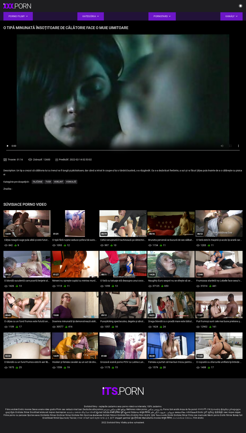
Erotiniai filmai (64, 415)
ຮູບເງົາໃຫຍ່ (136, 418)
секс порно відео (232, 412)
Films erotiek (11, 409)
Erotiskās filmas (48, 415)
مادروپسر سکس (155, 409)
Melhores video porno (136, 409)
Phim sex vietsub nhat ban (69, 409)
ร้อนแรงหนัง (162, 415)
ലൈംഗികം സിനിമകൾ (186, 412)
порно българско (57, 412)
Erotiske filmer (181, 415)
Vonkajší (71, 182)
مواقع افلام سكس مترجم (115, 409)
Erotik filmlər (226, 415)
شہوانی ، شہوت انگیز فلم (163, 412)
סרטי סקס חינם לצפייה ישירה (91, 418)
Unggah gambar (123, 418)
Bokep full (237, 415)
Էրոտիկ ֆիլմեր (220, 409)
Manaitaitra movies (152, 418)
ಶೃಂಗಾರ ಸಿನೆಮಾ (103, 412)
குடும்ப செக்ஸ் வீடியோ (78, 412)
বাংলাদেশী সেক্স (204, 409)
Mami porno (213, 415)
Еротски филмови (93, 415)
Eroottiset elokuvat (39, 412)
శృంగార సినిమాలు (132, 412)
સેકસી (93, 412)
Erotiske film (78, 415)
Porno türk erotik (171, 409)
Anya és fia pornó (188, 409)
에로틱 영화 (150, 415)
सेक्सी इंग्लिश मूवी (117, 412)
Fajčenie (37, 182)
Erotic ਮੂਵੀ (203, 412)
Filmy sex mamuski (197, 415)
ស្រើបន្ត (211, 412)
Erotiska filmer (22, 412)
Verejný (58, 182)
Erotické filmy (124, 415)
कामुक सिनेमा (145, 412)
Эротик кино (33, 415)
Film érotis (198, 418)
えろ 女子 (109, 418)
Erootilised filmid (51, 418)
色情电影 (219, 412)
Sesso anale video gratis (44, 409)
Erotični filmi (137, 415)
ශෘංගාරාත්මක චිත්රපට (183, 418)
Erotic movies (25, 409)
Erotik (171, 415)
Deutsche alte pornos (93, 409)
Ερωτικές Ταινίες (68, 418)
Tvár (48, 182)
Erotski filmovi (110, 415)
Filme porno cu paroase (15, 415)
